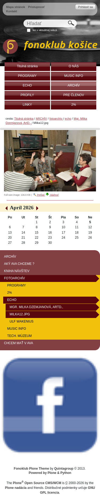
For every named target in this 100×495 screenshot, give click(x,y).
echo (68, 118)
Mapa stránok (15, 7)
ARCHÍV (41, 118)
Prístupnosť (36, 7)
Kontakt (11, 11)
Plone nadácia (16, 488)
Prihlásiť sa (85, 7)
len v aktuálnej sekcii (45, 30)
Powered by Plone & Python (50, 473)
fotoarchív (56, 118)
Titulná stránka (23, 118)
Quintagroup (63, 468)
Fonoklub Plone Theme (31, 468)
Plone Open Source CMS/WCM (37, 483)
